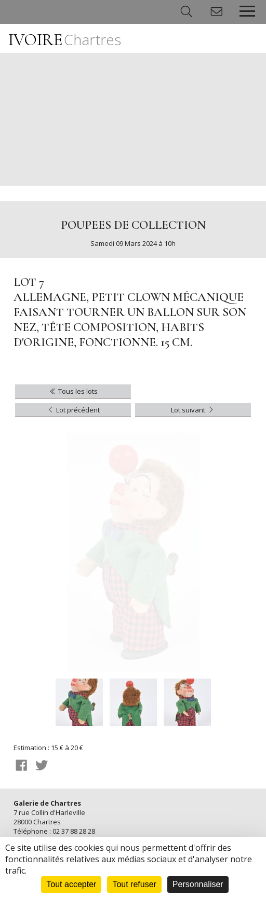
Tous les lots (73, 391)
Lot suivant (193, 410)
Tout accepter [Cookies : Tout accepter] (71, 884)
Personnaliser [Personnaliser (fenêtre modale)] (197, 884)
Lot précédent (73, 410)
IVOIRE (64, 40)
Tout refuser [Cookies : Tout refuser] (134, 884)
